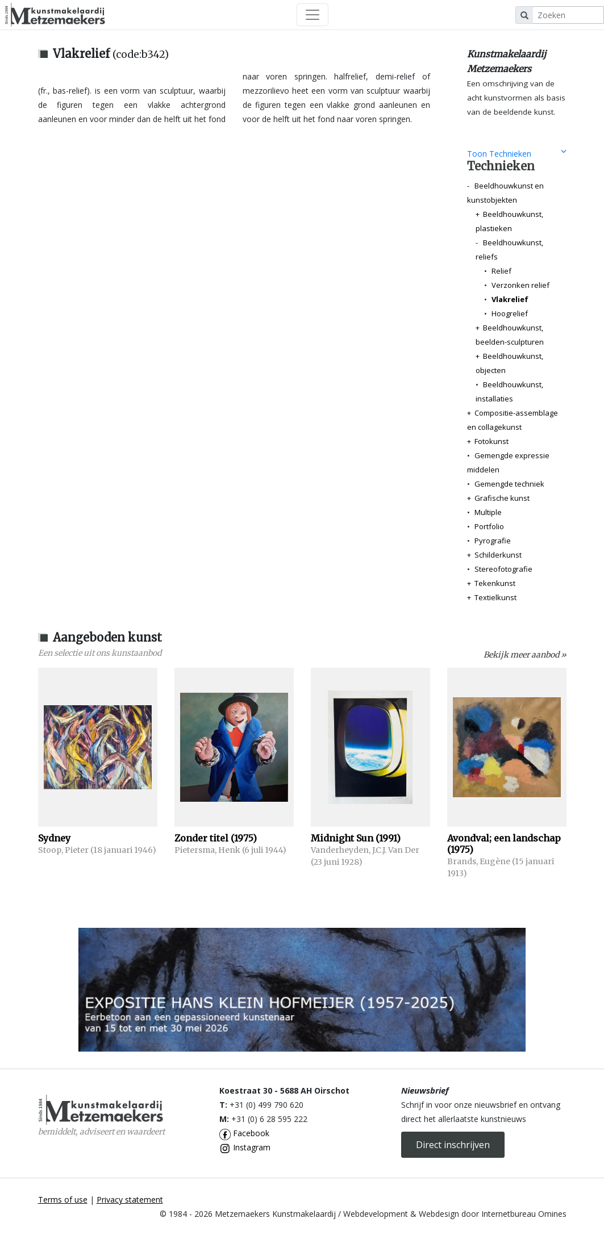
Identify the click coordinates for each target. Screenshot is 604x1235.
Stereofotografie (503, 569)
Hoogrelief (509, 313)
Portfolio (489, 526)
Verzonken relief (520, 285)
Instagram (244, 1147)
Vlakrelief (509, 299)
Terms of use (63, 1199)
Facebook (244, 1133)
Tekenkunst (494, 583)
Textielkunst (495, 597)
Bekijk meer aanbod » (525, 655)
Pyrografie (492, 540)
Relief (501, 271)
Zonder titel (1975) (215, 838)
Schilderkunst (498, 555)
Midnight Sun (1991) (356, 838)
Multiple (488, 512)
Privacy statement (130, 1199)
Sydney (54, 838)
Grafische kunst (502, 498)
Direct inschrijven (453, 1144)
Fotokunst (491, 441)
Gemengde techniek (509, 484)
